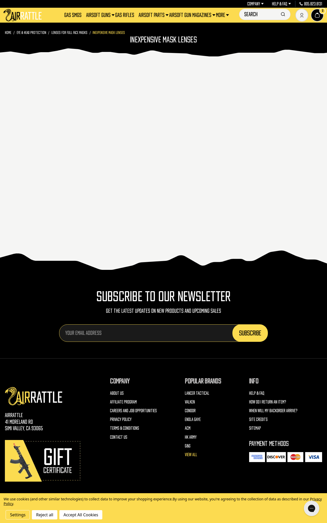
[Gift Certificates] (43, 460)
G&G (187, 446)
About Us (117, 393)
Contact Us (118, 437)
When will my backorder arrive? (273, 411)
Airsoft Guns (98, 15)
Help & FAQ (281, 4)
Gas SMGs (72, 15)
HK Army (191, 437)
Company (255, 4)
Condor (190, 411)
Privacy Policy (121, 419)
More (221, 15)
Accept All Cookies (80, 515)
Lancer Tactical (197, 393)
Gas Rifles (124, 15)
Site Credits (258, 419)
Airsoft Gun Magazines (190, 15)
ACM (187, 428)
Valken (190, 402)
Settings (17, 515)
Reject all (44, 515)
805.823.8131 (310, 4)
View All (191, 455)
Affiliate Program (123, 402)
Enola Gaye (193, 419)
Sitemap (255, 428)
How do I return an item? (267, 402)
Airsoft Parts (152, 15)
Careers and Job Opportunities (133, 411)
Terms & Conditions (124, 428)
